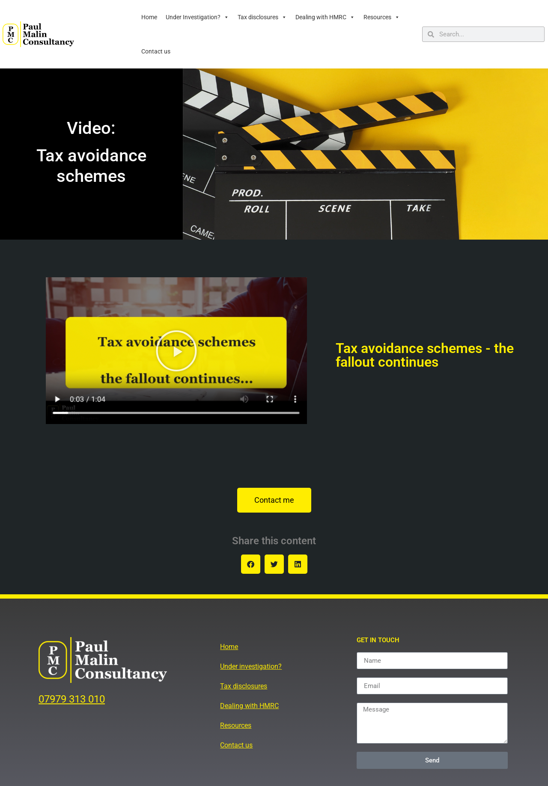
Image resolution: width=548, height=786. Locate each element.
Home (149, 17)
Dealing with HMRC (325, 17)
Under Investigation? (197, 17)
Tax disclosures (262, 17)
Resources (381, 17)
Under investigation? (251, 666)
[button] (176, 350)
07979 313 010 (72, 699)
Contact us (155, 51)
